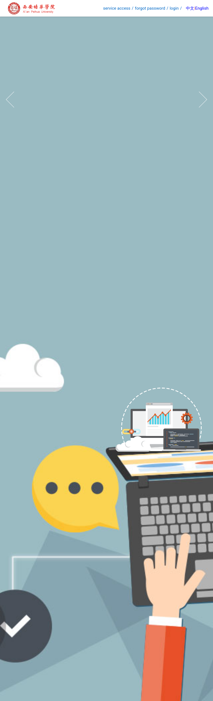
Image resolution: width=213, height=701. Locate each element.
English (202, 8)
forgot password (150, 8)
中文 (190, 8)
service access (117, 8)
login (174, 8)
